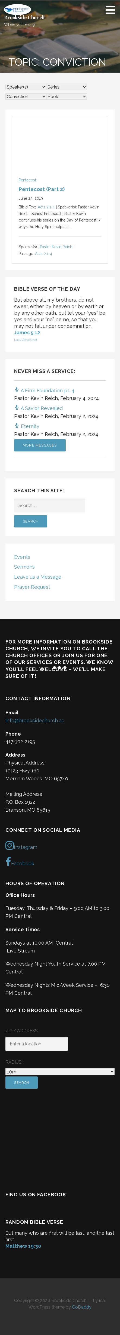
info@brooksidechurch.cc (34, 720)
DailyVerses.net (25, 340)
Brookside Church (24, 17)
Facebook (19, 862)
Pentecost (27, 180)
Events (22, 557)
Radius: (13, 1062)
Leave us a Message (37, 577)
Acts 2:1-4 (46, 207)
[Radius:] (60, 1071)
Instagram (21, 845)
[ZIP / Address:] (36, 1044)
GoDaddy (81, 1307)
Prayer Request (32, 587)
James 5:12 (27, 332)
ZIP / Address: (22, 1030)
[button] (112, 10)
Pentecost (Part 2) (42, 189)
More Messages (40, 445)
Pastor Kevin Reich (56, 247)
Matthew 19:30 (23, 1246)
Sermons (24, 567)
